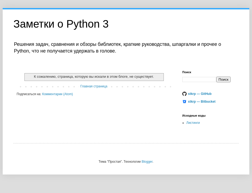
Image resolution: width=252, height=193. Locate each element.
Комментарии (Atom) (57, 94)
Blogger (147, 162)
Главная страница (94, 86)
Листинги (193, 123)
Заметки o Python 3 (61, 24)
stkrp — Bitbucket (202, 101)
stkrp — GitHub (200, 94)
